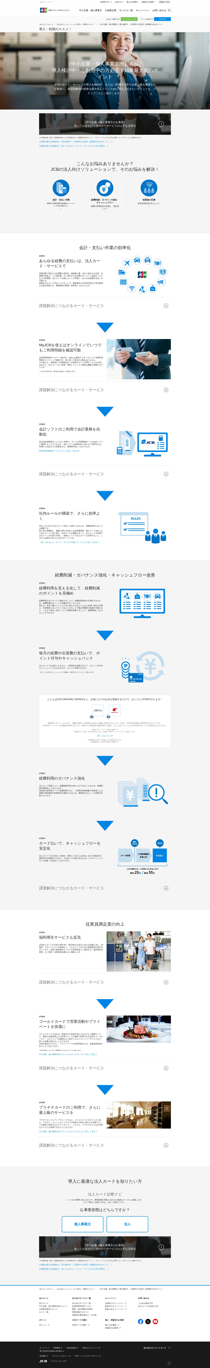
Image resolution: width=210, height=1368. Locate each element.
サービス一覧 (125, 10)
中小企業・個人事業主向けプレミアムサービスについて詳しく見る (67, 1054)
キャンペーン (141, 10)
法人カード (43, 1303)
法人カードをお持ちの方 (148, 1306)
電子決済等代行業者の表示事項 (51, 1351)
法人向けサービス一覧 (81, 1303)
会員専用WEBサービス (81, 1306)
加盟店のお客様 (147, 2)
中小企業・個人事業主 (89, 10)
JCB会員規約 (71, 1348)
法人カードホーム (46, 24)
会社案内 (43, 1356)
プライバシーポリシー (60, 1356)
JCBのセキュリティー (90, 1348)
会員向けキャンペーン (114, 1303)
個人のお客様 (131, 2)
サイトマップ (44, 1348)
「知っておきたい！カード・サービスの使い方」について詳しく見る (68, 542)
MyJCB (162, 19)
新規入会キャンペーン (114, 1309)
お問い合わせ (158, 10)
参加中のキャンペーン (114, 1306)
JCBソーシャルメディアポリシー (87, 1356)
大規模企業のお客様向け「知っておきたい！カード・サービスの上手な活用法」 (73, 146)
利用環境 (57, 1348)
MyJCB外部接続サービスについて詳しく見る (58, 451)
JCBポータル (164, 2)
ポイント (43, 1325)
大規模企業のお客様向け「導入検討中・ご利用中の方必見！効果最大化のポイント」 (74, 142)
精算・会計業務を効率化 (82, 1309)
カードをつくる (129, 19)
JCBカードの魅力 (79, 1325)
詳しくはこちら (103, 736)
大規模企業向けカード (48, 1309)
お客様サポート (106, 2)
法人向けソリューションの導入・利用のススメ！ (76, 24)
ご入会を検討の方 (145, 1303)
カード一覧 (43, 1312)
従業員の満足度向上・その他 (84, 1315)
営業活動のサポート (80, 1312)
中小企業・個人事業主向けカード (53, 1306)
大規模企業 (109, 10)
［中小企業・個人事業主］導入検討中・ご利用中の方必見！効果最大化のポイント (130, 24)
